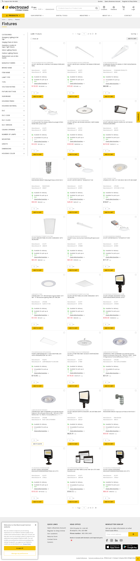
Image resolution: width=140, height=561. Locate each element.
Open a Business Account (112, 1)
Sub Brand (6, 96)
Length (5, 144)
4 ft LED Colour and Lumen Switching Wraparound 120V (83, 238)
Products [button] (13, 15)
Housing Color (8, 153)
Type (4, 82)
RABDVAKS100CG (37, 178)
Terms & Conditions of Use (95, 558)
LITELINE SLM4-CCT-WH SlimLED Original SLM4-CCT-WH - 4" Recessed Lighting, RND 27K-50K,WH (48, 296)
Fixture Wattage (9, 92)
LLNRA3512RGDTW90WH (39, 410)
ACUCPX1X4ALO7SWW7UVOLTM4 (42, 236)
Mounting (6, 139)
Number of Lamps (9, 134)
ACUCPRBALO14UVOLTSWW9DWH (78, 352)
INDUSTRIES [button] (84, 16)
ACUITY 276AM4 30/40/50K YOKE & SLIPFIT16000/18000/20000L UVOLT (114, 296)
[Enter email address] (116, 534)
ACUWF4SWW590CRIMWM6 (41, 120)
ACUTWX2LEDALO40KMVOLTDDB (77, 468)
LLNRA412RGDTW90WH (110, 352)
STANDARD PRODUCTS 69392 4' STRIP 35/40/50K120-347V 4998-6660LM (120, 65)
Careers (50, 542)
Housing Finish (8, 101)
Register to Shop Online (129, 1)
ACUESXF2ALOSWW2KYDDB (40, 468)
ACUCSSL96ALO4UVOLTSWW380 (42, 62)
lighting (10, 19)
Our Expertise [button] (36, 16)
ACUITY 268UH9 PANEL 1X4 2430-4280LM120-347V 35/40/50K (47, 238)
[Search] (77, 8)
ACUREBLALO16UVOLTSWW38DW (78, 120)
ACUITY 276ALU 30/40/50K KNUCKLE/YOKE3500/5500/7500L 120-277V (45, 470)
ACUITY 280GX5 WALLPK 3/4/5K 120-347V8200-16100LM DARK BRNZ (118, 123)
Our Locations (52, 533)
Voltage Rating (8, 87)
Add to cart (37, 96)
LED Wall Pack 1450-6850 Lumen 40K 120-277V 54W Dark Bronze (83, 470)
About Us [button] (106, 16)
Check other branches (40, 83)
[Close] (35, 525)
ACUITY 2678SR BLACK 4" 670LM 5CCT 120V (116, 238)
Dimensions (6, 149)
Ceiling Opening (8, 130)
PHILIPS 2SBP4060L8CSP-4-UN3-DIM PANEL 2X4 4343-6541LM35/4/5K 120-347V (46, 354)
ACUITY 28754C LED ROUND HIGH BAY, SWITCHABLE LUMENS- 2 (83, 123)
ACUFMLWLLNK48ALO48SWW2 (77, 236)
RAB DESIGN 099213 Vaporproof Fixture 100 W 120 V (119, 411)
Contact (128, 16)
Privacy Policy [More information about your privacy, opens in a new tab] (27, 544)
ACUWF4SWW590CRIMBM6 (112, 236)
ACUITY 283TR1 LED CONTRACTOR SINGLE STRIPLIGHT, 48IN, (83, 65)
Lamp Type (6, 77)
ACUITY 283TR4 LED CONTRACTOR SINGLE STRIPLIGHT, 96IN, (48, 65)
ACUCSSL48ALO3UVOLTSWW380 (78, 62)
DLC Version (7, 125)
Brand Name (7, 68)
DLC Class (6, 120)
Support (6, 1)
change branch (50, 9)
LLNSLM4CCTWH (37, 294)
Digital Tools (61, 16)
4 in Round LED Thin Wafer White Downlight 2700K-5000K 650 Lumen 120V (48, 123)
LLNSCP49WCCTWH (109, 178)
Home (3, 19)
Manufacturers (8, 63)
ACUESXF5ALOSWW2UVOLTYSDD (78, 410)
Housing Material (9, 106)
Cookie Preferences (81, 558)
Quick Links (52, 524)
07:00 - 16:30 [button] (37, 9)
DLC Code (6, 115)
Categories (7, 35)
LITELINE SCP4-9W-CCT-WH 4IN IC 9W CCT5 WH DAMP (120, 180)
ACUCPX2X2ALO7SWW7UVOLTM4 (78, 294)
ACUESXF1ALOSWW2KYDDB (111, 468)
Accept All (19, 548)
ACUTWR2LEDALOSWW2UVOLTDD (114, 120)
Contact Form (52, 539)
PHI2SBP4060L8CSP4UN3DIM (41, 352)
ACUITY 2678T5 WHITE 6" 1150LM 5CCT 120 (80, 180)
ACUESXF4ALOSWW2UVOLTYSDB (113, 294)
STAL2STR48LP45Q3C (110, 62)
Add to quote (37, 444)
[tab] (13, 35)
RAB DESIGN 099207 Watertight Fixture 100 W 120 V (47, 180)
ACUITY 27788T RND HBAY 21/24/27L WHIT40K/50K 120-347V (83, 354)
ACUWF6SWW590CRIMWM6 (76, 178)
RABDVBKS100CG (108, 410)
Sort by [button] (133, 34)
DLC (3, 111)
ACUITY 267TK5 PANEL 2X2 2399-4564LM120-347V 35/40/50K (83, 296)
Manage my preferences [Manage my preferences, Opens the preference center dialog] (20, 553)
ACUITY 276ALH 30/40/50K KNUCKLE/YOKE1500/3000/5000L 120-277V (116, 470)
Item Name (6, 72)
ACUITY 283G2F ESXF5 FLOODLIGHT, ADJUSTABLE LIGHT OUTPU (84, 412)
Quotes (100, 1)
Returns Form (52, 536)
